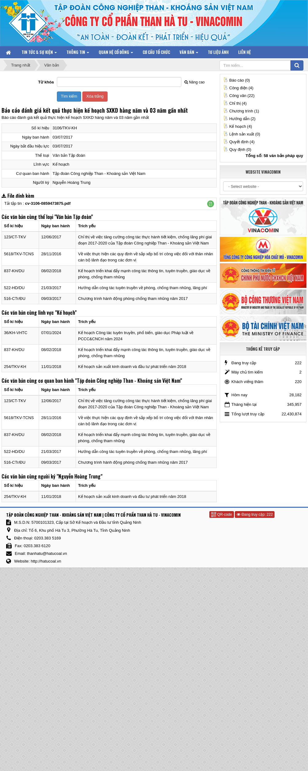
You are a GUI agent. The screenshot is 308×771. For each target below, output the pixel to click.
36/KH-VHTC (15, 332)
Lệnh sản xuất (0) (241, 134)
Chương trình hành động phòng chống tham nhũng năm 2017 (133, 298)
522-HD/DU (14, 287)
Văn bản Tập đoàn (69, 155)
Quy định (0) (237, 149)
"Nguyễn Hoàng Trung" (79, 476)
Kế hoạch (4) (237, 126)
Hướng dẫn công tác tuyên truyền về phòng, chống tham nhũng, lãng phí (142, 287)
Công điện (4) (238, 88)
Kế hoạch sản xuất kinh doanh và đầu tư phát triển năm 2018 (132, 366)
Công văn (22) (239, 95)
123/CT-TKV (15, 237)
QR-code (221, 514)
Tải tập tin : (37, 203)
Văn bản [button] (189, 53)
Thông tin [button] (77, 53)
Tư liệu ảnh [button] (218, 52)
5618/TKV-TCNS (19, 254)
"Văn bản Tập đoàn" (73, 216)
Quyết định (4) (239, 141)
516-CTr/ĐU (15, 298)
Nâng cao (194, 82)
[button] (210, 204)
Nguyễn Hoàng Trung (71, 182)
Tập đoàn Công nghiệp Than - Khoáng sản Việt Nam (99, 173)
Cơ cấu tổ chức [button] (156, 52)
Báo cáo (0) (236, 80)
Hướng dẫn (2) (239, 118)
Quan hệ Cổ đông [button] (116, 53)
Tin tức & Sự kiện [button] (39, 53)
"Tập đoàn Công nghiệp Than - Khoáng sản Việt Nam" (128, 380)
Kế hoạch (61, 164)
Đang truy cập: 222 (255, 514)
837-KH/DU (14, 270)
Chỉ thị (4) (235, 103)
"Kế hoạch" (66, 312)
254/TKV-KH (15, 366)
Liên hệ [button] (244, 52)
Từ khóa (46, 82)
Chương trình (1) (241, 111)
